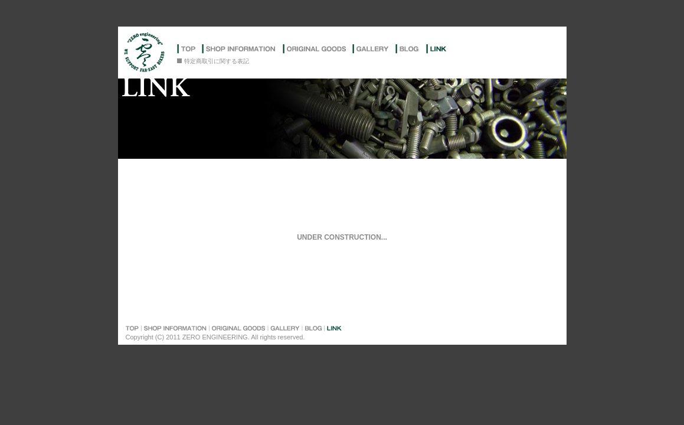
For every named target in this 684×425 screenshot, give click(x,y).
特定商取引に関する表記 (216, 61)
